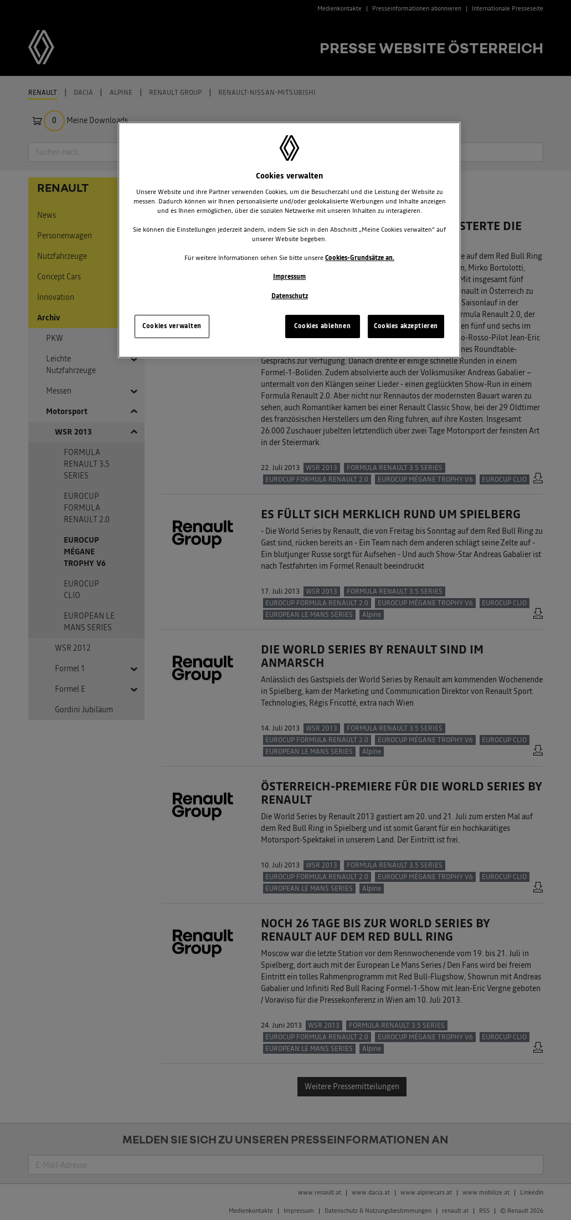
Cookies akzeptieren (406, 325)
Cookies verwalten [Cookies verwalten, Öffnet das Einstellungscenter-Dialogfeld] (172, 325)
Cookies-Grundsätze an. (359, 257)
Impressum (289, 276)
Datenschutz (289, 296)
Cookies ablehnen (322, 325)
